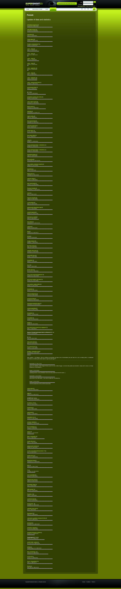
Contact (83, 581)
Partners (93, 581)
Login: (81, 2)
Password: (80, 4)
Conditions (88, 581)
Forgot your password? (90, 6)
